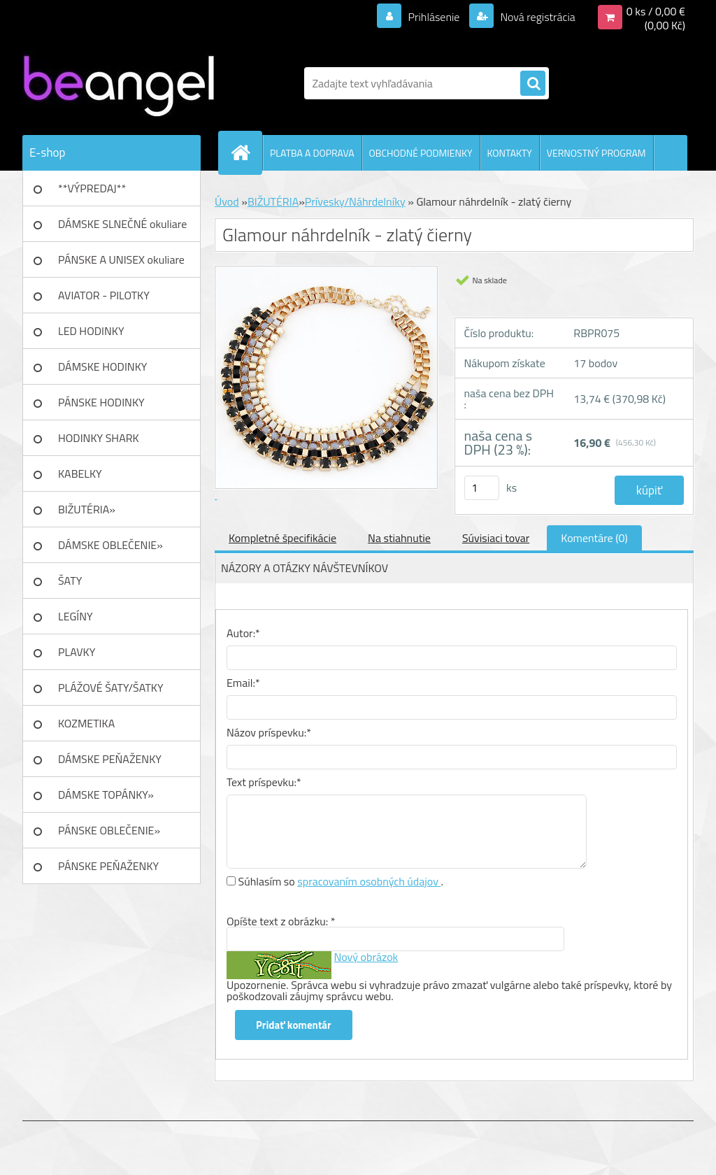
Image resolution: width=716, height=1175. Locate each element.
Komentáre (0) (594, 537)
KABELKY (80, 473)
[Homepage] (246, 152)
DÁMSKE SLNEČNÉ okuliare (122, 223)
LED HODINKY (91, 330)
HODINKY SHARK (98, 437)
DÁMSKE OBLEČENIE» (110, 544)
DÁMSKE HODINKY (102, 366)
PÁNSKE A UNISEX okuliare (121, 259)
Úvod (227, 201)
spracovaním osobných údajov (369, 881)
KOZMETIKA (86, 723)
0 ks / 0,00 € (655, 11)
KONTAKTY (509, 152)
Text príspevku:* (264, 782)
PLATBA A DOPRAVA (312, 152)
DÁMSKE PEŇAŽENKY (110, 758)
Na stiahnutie (399, 537)
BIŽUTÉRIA (273, 201)
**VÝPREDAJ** (92, 188)
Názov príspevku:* (269, 732)
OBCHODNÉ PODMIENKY (421, 152)
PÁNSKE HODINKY (101, 402)
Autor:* (243, 633)
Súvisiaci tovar (495, 537)
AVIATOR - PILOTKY (104, 295)
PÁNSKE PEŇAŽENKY (108, 865)
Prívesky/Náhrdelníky (355, 201)
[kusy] (481, 488)
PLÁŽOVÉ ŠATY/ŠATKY (111, 687)
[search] (532, 84)
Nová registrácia (536, 16)
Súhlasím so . (340, 881)
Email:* (243, 682)
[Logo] (118, 83)
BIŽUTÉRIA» (86, 509)
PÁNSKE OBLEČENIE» (109, 830)
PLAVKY (76, 651)
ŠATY (70, 580)
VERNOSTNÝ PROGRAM (596, 152)
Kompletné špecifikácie (282, 537)
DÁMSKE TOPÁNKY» (106, 794)
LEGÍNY (75, 616)
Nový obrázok (366, 956)
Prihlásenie (434, 16)
